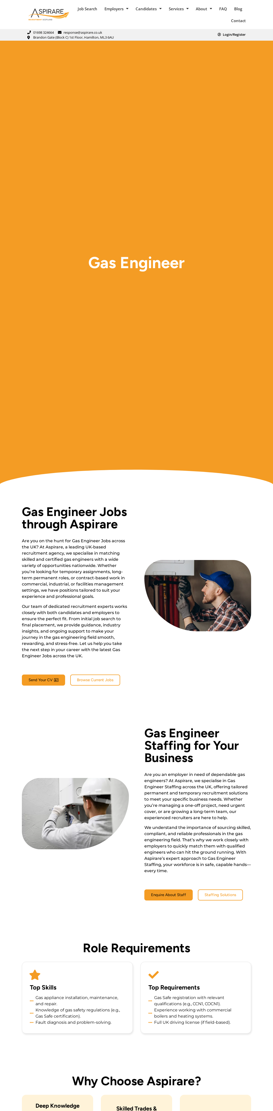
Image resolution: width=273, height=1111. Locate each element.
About (204, 8)
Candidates (149, 8)
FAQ (223, 8)
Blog (238, 8)
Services (179, 8)
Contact (238, 20)
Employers (116, 8)
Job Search (87, 8)
